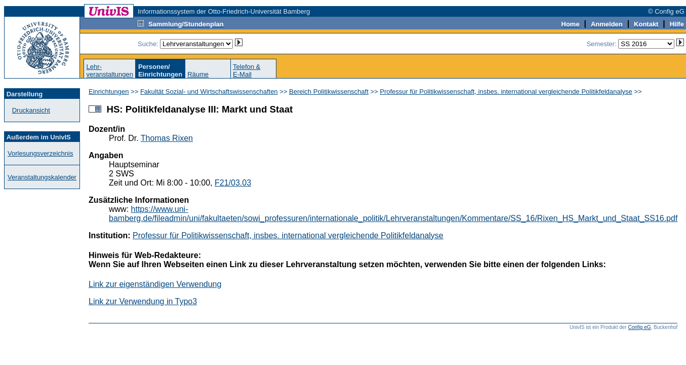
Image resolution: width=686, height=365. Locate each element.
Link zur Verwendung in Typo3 (143, 301)
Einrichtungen (109, 91)
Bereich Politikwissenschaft (329, 91)
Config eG (639, 327)
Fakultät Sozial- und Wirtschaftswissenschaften (209, 91)
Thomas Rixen (167, 138)
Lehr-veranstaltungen (109, 70)
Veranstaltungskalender (42, 177)
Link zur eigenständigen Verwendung (155, 284)
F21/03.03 (233, 182)
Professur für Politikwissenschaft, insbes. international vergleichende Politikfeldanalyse (506, 91)
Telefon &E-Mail (246, 70)
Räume (198, 74)
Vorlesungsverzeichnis (40, 153)
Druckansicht (31, 110)
